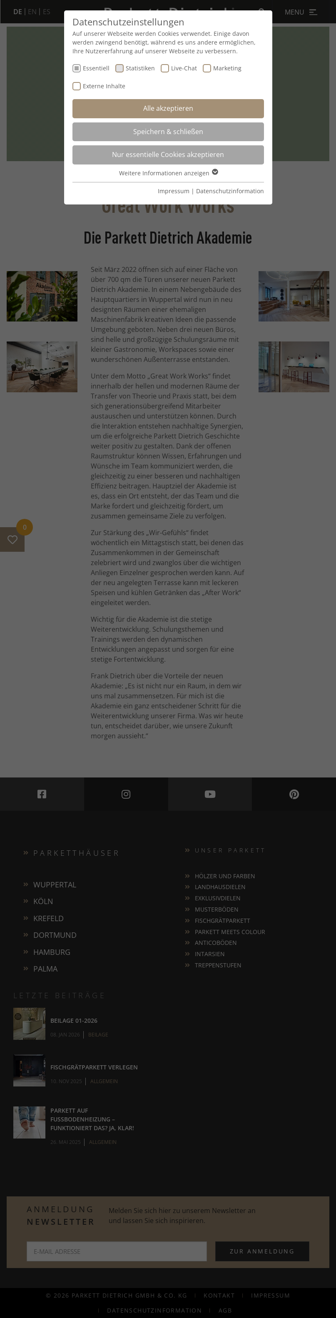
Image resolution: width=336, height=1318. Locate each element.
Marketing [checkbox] (227, 68)
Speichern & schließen (168, 131)
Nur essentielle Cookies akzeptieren (168, 154)
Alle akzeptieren (168, 108)
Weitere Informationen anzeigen (168, 173)
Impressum (173, 191)
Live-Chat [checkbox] (184, 68)
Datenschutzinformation (230, 191)
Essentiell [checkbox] (96, 68)
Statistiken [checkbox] (140, 68)
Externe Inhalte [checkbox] (104, 86)
